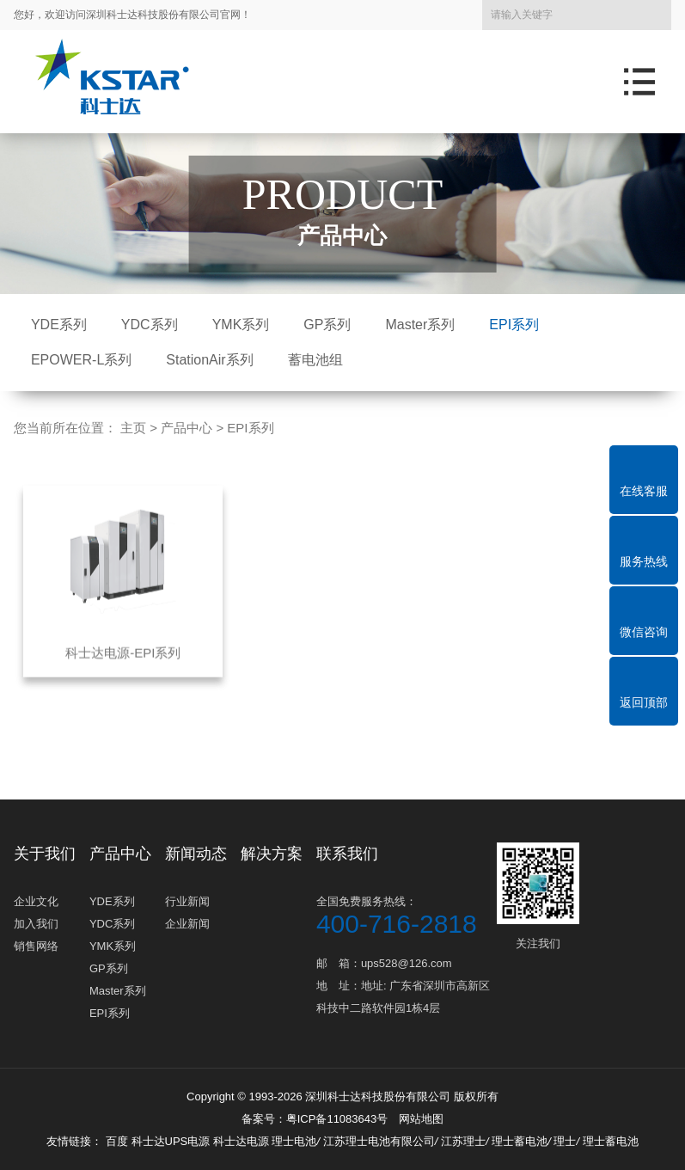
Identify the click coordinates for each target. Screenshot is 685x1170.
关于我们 (45, 853)
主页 (133, 427)
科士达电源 (241, 1141)
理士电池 (294, 1141)
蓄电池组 (315, 359)
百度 (118, 1141)
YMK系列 (241, 324)
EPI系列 (514, 324)
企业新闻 (187, 923)
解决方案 (272, 853)
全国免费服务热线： (405, 915)
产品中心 (186, 427)
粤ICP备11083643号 (337, 1118)
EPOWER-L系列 (81, 359)
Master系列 (420, 324)
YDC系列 (149, 324)
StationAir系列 (209, 359)
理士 (565, 1141)
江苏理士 (463, 1141)
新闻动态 (196, 853)
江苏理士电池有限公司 (379, 1141)
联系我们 (347, 853)
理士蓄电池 (519, 1141)
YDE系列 (59, 324)
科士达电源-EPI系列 (122, 669)
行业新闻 (187, 901)
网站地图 (421, 1118)
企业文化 (36, 901)
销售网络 (36, 946)
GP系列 (327, 324)
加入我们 (36, 923)
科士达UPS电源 (171, 1141)
